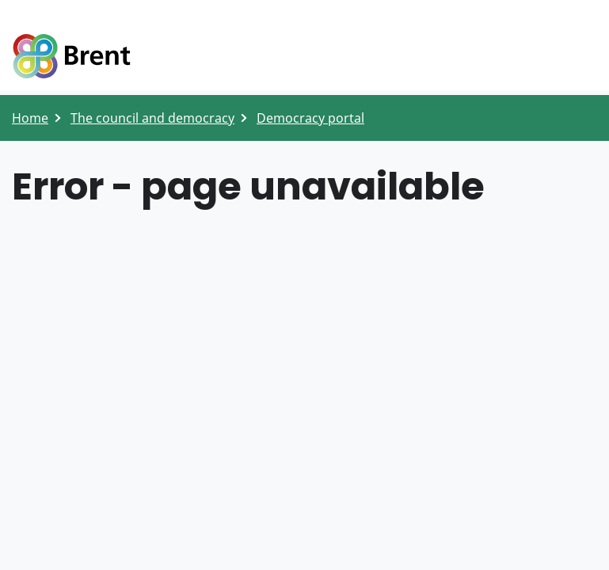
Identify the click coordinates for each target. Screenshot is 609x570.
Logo (71, 57)
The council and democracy (152, 118)
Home (30, 118)
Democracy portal (310, 118)
